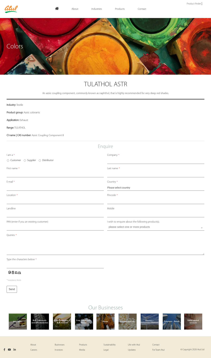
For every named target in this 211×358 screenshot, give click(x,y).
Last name (113, 168)
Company (113, 155)
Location (12, 195)
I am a (11, 155)
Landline (11, 208)
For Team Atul (158, 350)
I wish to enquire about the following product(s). (133, 222)
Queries (12, 235)
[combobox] (155, 228)
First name (13, 168)
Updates (132, 350)
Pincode (112, 195)
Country (112, 182)
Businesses (59, 345)
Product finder (194, 4)
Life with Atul (134, 345)
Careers (33, 350)
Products (83, 345)
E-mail (11, 182)
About (33, 345)
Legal (106, 350)
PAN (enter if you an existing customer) (27, 222)
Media (82, 350)
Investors (59, 350)
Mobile (110, 208)
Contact (155, 345)
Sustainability (110, 345)
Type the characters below (22, 259)
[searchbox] (156, 227)
